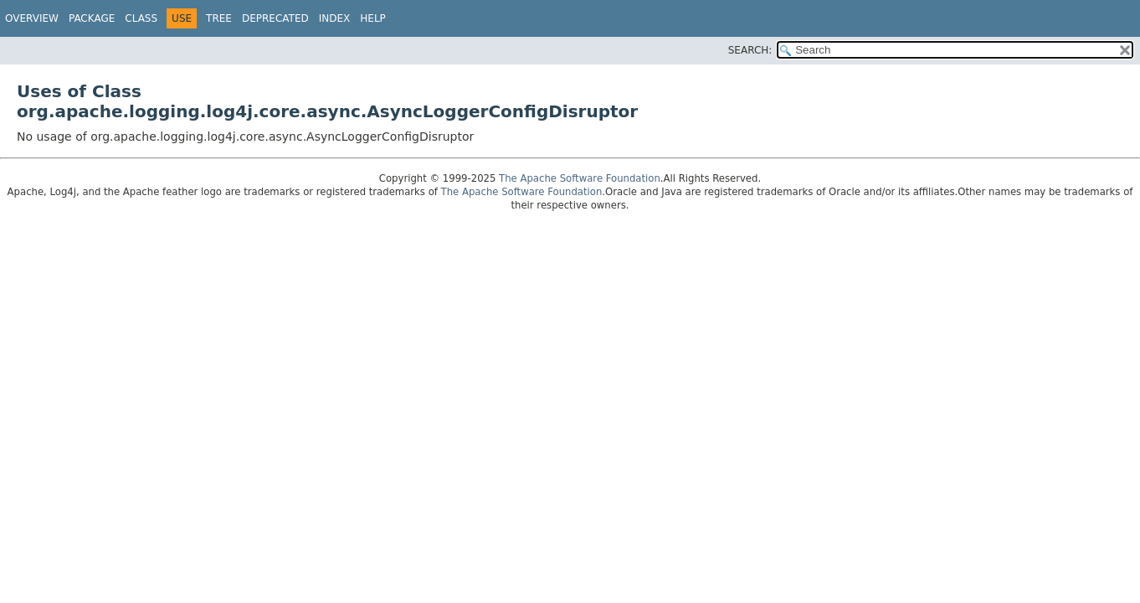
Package (92, 18)
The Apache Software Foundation (579, 178)
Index (335, 18)
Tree (219, 18)
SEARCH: (750, 50)
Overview (32, 18)
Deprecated (275, 18)
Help (373, 18)
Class (141, 18)
